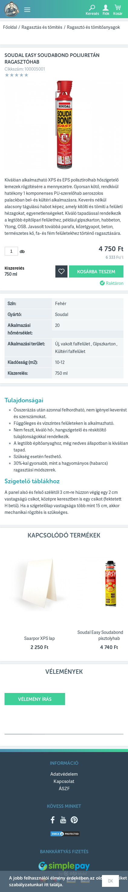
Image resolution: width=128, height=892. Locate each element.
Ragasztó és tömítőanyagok (93, 27)
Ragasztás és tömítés (41, 27)
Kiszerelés (14, 268)
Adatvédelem (64, 774)
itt (46, 884)
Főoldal (10, 27)
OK (110, 881)
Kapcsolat (64, 781)
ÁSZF (64, 788)
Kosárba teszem (96, 272)
